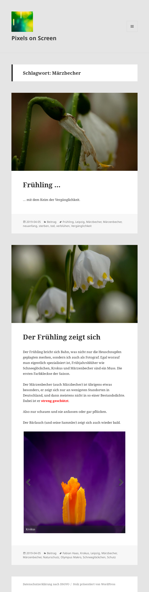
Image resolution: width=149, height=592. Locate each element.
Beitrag (51, 222)
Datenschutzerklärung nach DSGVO (46, 584)
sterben (44, 226)
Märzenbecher (112, 222)
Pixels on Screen (33, 38)
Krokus (84, 553)
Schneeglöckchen (94, 557)
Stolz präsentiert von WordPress (94, 584)
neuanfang (30, 226)
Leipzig (80, 222)
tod (52, 226)
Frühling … (42, 184)
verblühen (63, 226)
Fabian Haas (71, 553)
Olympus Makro (71, 557)
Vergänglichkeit (81, 226)
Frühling (68, 222)
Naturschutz (51, 557)
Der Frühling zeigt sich (61, 336)
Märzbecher (93, 222)
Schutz (111, 557)
